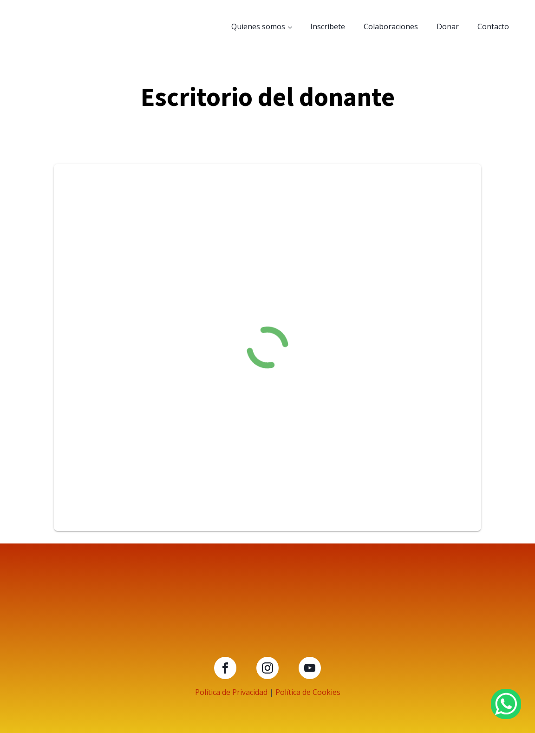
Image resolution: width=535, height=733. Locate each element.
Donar (448, 26)
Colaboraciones (391, 26)
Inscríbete (327, 26)
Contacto (493, 26)
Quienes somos (258, 26)
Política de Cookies (307, 692)
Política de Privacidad (231, 692)
